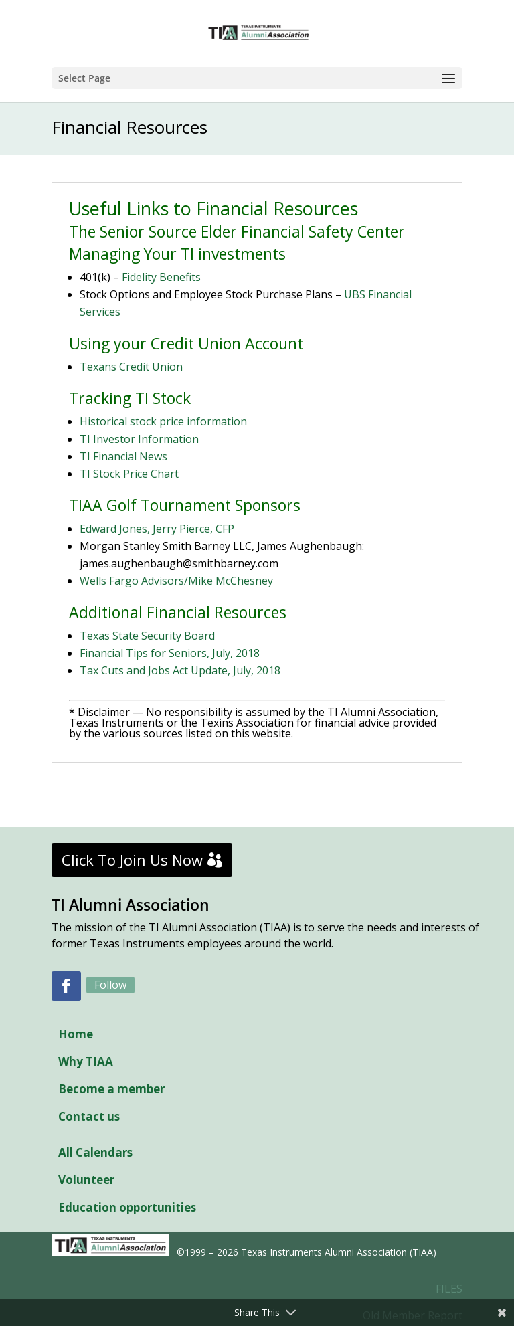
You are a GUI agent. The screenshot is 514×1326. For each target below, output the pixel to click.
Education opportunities (127, 1207)
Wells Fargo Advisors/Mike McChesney (176, 580)
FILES (449, 1288)
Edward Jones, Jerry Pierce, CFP (157, 528)
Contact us (89, 1116)
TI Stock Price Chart (129, 473)
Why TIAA (85, 1061)
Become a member (111, 1089)
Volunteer (86, 1180)
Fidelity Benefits (161, 277)
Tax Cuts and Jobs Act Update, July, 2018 (180, 670)
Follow (110, 984)
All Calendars (95, 1152)
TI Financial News (123, 456)
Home (75, 1034)
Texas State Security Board (147, 635)
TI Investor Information (139, 439)
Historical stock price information (163, 421)
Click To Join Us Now (132, 860)
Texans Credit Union (131, 366)
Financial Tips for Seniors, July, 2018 (170, 653)
